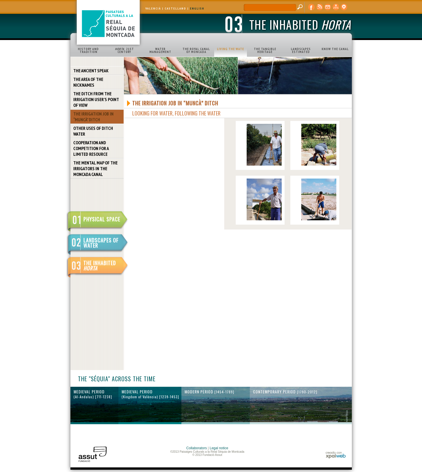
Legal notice (219, 448)
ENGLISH (197, 8)
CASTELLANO (175, 8)
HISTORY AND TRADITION (88, 50)
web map (335, 7)
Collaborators (196, 448)
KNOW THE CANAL (335, 49)
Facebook (311, 7)
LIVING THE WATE (230, 49)
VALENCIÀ (153, 8)
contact (327, 7)
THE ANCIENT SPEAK (91, 70)
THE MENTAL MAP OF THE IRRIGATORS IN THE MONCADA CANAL (95, 168)
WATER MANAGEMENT (160, 50)
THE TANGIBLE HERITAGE (265, 50)
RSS (319, 7)
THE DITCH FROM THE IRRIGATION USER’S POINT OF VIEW (96, 99)
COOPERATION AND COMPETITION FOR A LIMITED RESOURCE (91, 148)
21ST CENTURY (124, 50)
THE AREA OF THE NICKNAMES (88, 82)
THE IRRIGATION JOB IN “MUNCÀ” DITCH (93, 116)
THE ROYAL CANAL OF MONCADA (196, 50)
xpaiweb (336, 454)
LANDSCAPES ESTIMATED (301, 50)
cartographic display (343, 7)
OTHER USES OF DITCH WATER (93, 131)
